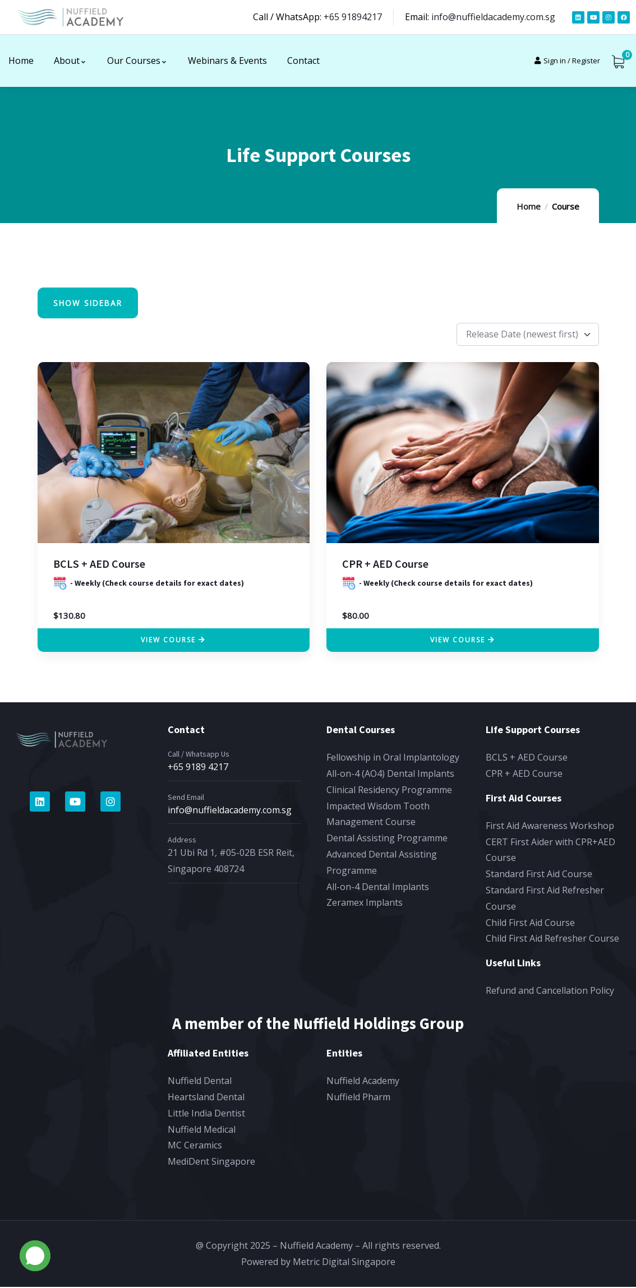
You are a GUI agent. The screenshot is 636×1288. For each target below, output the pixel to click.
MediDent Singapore (211, 1163)
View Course (168, 641)
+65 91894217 (353, 17)
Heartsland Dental (206, 1098)
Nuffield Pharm (358, 1098)
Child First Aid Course (530, 924)
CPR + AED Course (385, 565)
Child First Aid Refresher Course (552, 940)
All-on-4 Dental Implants (377, 888)
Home (529, 206)
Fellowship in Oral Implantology (392, 759)
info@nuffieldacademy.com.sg (493, 17)
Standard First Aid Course (539, 875)
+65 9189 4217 (198, 768)
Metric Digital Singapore (344, 1263)
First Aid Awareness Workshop (550, 827)
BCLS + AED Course (99, 565)
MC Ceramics (195, 1147)
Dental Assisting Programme (387, 839)
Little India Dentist (206, 1115)
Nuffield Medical (202, 1130)
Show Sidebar (90, 304)
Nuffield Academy (362, 1082)
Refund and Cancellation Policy (550, 992)
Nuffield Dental (200, 1082)
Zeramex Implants (364, 904)
